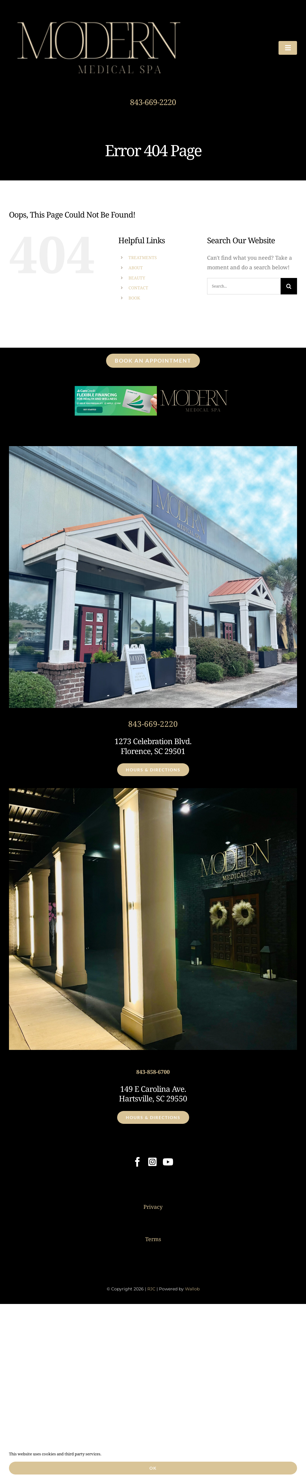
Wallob (192, 1291)
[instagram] (152, 1162)
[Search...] (244, 286)
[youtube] (168, 1162)
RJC (151, 1291)
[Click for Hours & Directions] (153, 769)
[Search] (289, 286)
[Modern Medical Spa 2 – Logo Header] (98, 14)
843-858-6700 (153, 1071)
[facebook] (137, 1162)
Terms (153, 1239)
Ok (153, 1468)
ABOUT (135, 267)
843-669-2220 (153, 102)
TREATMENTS (142, 257)
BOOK (134, 298)
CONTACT (138, 288)
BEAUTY (136, 278)
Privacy (153, 1206)
